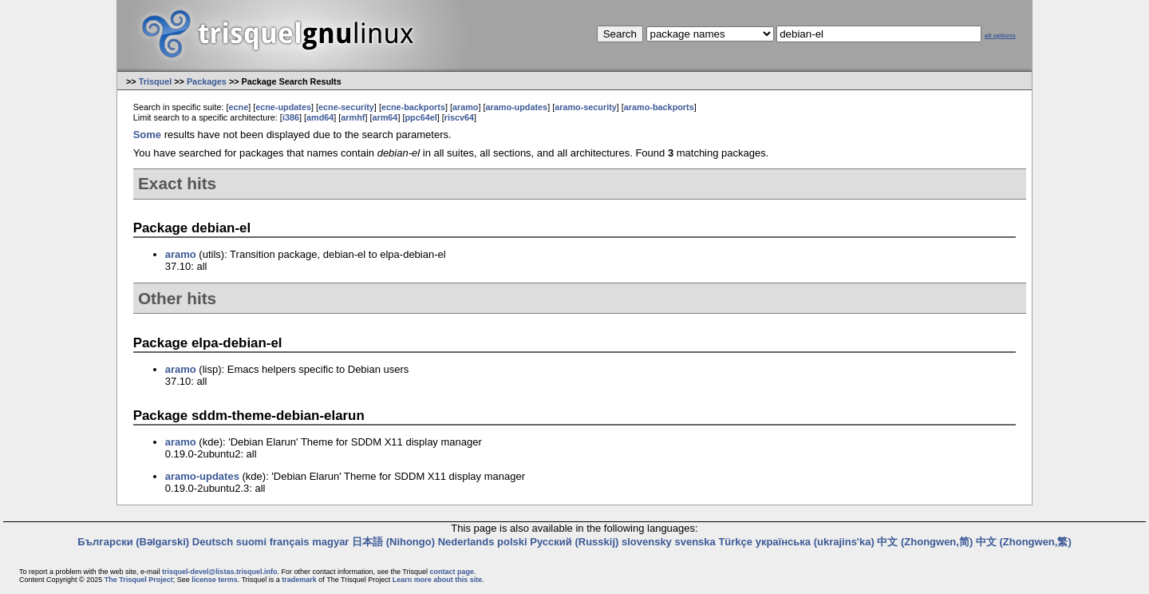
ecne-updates (283, 107)
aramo (465, 107)
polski (512, 542)
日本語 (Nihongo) (393, 542)
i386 (290, 117)
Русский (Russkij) (574, 542)
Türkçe (735, 542)
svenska (694, 542)
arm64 (384, 117)
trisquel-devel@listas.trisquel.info (219, 572)
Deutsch (212, 542)
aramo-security (586, 107)
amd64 (320, 117)
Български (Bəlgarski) (133, 542)
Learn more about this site (438, 580)
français (290, 542)
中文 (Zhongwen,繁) (1024, 542)
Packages (207, 81)
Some (147, 135)
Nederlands (466, 542)
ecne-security (346, 107)
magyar (330, 542)
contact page (451, 572)
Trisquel (155, 81)
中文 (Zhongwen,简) (925, 542)
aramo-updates (517, 107)
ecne (238, 107)
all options (1000, 35)
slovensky (647, 542)
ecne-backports (413, 107)
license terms (215, 580)
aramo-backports (659, 107)
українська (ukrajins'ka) (815, 542)
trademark (299, 580)
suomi (251, 542)
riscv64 (459, 117)
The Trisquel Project (139, 580)
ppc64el (420, 117)
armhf (353, 117)
